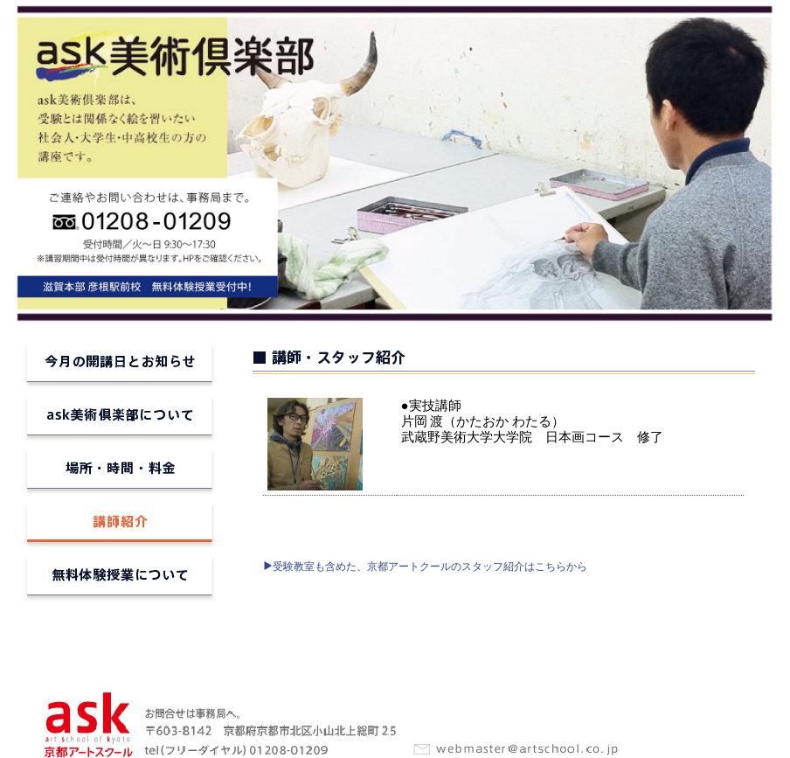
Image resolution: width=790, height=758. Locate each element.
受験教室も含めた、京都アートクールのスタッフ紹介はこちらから (425, 566)
